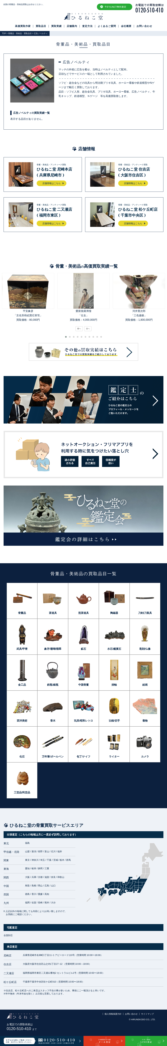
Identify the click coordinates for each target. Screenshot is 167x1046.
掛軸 (114, 684)
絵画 (145, 684)
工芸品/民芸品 (22, 792)
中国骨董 (83, 684)
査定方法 (87, 26)
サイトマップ (147, 1014)
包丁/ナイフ (83, 756)
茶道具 (53, 613)
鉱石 (83, 648)
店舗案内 (72, 26)
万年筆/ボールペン (52, 756)
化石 (22, 756)
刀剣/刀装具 (145, 613)
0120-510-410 (22, 1028)
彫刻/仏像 (145, 648)
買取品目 (41, 26)
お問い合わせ (144, 26)
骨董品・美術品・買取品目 (20, 33)
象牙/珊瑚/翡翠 (52, 648)
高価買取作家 (23, 26)
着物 (145, 720)
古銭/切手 (114, 720)
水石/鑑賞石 (114, 648)
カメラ (145, 756)
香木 (52, 720)
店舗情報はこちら (51, 183)
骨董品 (22, 613)
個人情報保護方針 (113, 1014)
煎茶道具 (83, 613)
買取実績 (56, 26)
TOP (4, 33)
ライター (114, 756)
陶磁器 (114, 613)
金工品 (22, 684)
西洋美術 (22, 720)
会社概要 (126, 26)
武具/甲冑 (22, 648)
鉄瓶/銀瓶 (52, 684)
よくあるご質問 (107, 26)
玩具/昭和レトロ (83, 720)
